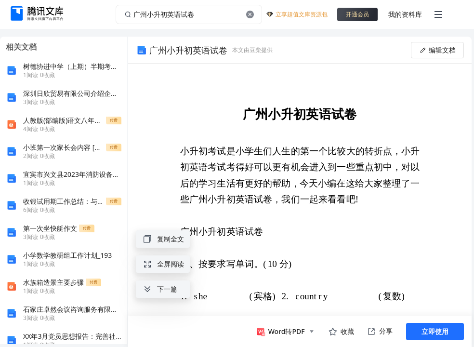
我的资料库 (405, 14)
